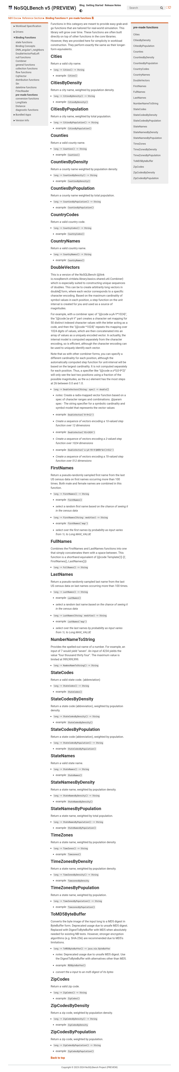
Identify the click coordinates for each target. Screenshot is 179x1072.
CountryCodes (141, 68)
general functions (25, 64)
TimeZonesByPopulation (147, 155)
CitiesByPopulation (143, 45)
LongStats (21, 102)
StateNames (140, 126)
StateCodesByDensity (145, 114)
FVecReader (22, 91)
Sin (17, 83)
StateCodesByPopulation (147, 120)
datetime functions (26, 87)
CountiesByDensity (143, 57)
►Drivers (18, 31)
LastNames (139, 97)
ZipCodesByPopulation (146, 178)
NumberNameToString (145, 103)
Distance (20, 106)
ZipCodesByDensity (144, 172)
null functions (23, 57)
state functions (24, 42)
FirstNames (139, 86)
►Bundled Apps (22, 114)
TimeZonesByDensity (145, 149)
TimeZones (139, 143)
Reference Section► (34, 18)
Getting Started (94, 5)
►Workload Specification (27, 26)
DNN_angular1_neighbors (30, 49)
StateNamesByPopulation (147, 137)
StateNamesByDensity (145, 132)
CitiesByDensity (142, 40)
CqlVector (21, 76)
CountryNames (141, 74)
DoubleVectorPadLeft (27, 53)
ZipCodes (138, 166)
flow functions (23, 72)
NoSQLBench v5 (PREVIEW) (42, 8)
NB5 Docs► (15, 18)
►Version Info (21, 120)
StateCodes (139, 109)
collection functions (27, 68)
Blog (82, 5)
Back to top (58, 1057)
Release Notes (113, 5)
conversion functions (27, 98)
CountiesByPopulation (145, 63)
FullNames (139, 91)
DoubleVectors (141, 80)
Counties (138, 51)
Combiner (21, 61)
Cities (136, 34)
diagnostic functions (27, 109)
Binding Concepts (25, 46)
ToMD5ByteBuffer (143, 161)
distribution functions (27, 79)
